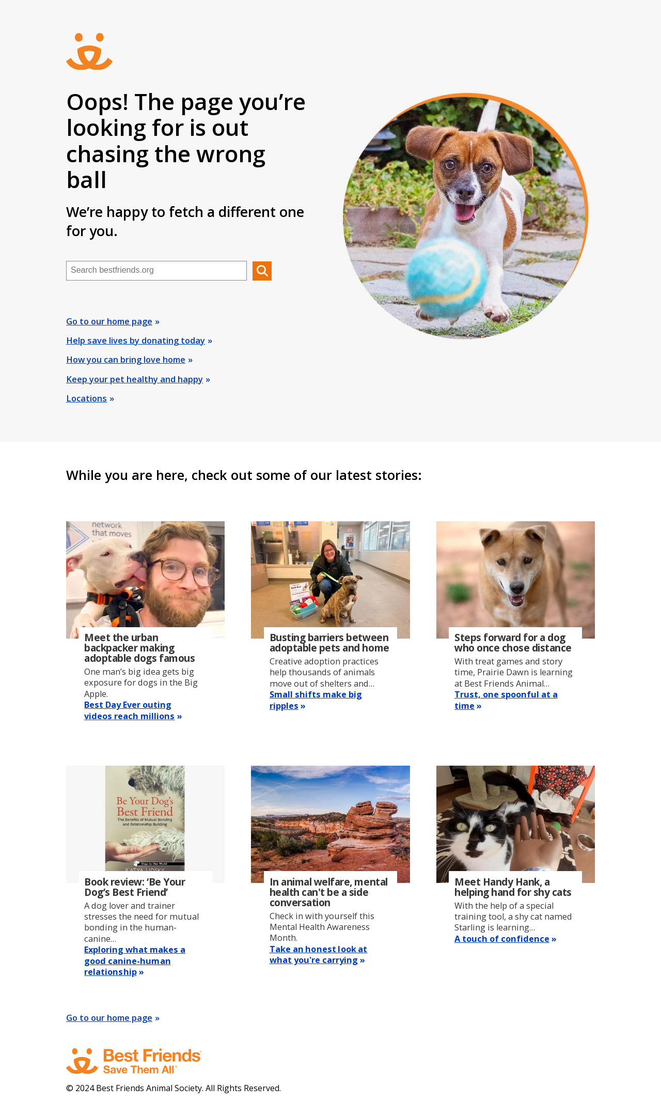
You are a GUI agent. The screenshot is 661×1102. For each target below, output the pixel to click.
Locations (86, 398)
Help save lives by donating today (135, 340)
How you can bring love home (125, 359)
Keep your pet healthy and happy (134, 379)
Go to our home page (109, 321)
